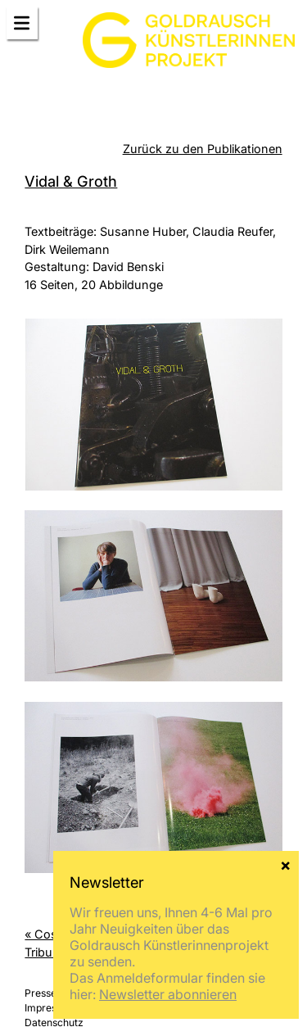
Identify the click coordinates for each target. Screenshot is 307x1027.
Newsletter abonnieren (168, 994)
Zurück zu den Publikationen (202, 149)
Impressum (50, 1008)
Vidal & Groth (71, 181)
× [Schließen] (285, 864)
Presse (40, 993)
